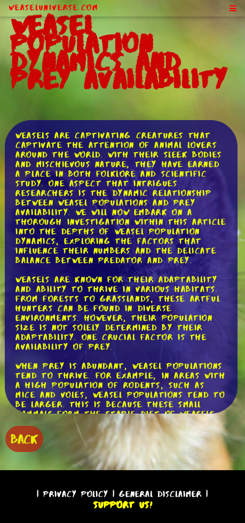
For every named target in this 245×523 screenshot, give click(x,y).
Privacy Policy (75, 494)
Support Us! (122, 505)
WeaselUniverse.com (53, 7)
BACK (24, 439)
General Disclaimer (160, 494)
